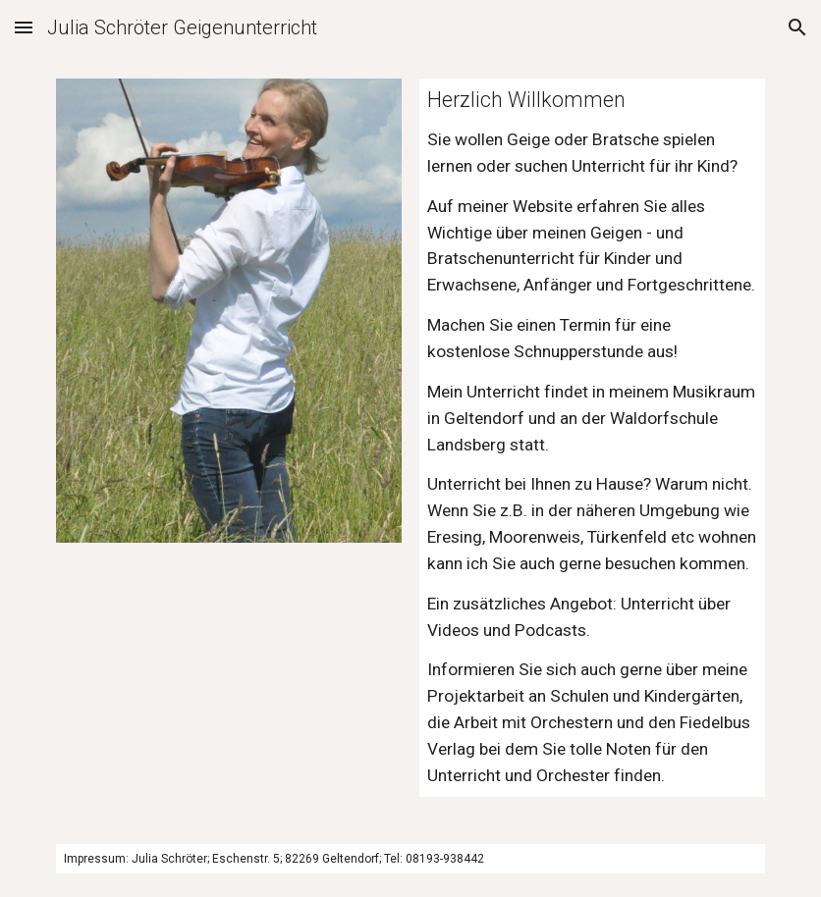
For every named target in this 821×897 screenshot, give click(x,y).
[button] (23, 27)
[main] (592, 438)
